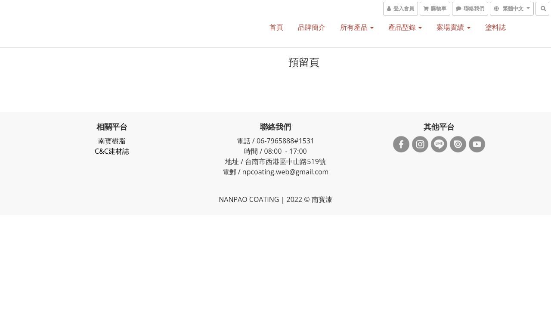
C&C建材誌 (112, 151)
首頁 (276, 27)
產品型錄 (405, 27)
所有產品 (357, 27)
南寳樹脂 (112, 141)
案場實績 (453, 27)
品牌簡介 (311, 27)
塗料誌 (495, 27)
